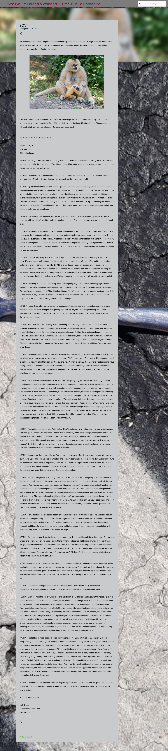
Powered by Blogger (84, 748)
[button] (21, 33)
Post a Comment (26, 737)
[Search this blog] (154, 4)
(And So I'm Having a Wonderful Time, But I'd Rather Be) (54, 3)
